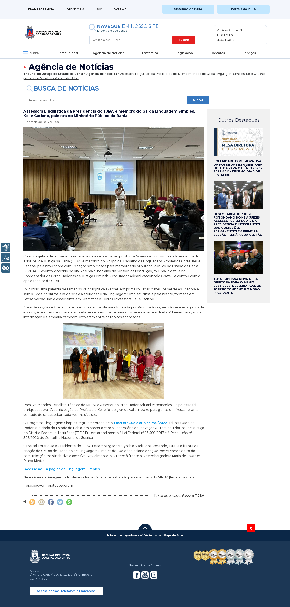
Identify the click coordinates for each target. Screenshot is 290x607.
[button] (145, 528)
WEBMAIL (121, 9)
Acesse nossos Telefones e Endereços (66, 591)
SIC (99, 9)
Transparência (41, 9)
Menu (34, 53)
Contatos (217, 53)
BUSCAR (184, 39)
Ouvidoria (75, 9)
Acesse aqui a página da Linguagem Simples (62, 469)
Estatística (150, 53)
